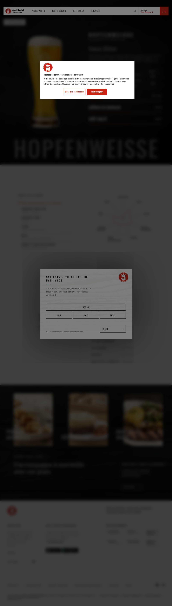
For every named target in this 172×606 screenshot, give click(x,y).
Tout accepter (97, 91)
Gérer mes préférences (74, 91)
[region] (87, 80)
